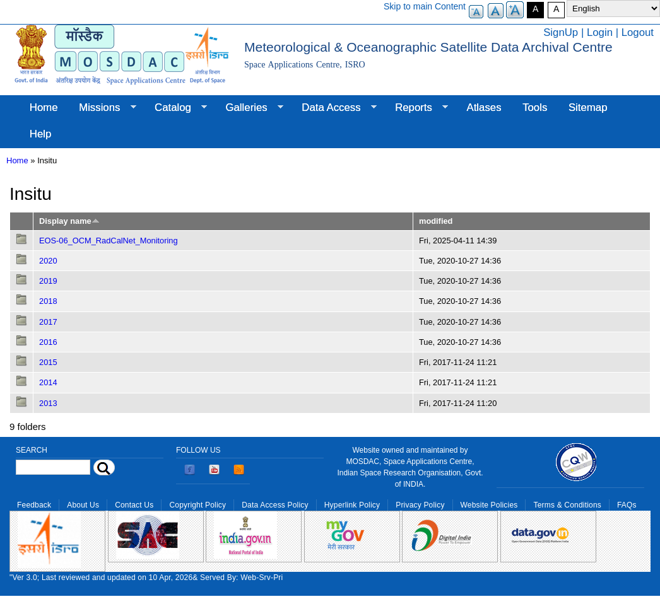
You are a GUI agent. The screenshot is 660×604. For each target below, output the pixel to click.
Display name (69, 221)
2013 (48, 403)
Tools (534, 107)
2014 (48, 382)
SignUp (560, 32)
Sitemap (588, 107)
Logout (638, 32)
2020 (48, 260)
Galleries (249, 108)
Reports (416, 108)
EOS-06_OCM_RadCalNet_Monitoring (108, 240)
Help (41, 134)
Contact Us (134, 505)
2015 (48, 362)
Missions (102, 108)
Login (600, 32)
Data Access (333, 108)
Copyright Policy (197, 505)
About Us (83, 505)
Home (44, 107)
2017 (48, 322)
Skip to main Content (425, 6)
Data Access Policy (275, 505)
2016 (48, 342)
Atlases (484, 107)
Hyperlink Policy (352, 505)
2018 (48, 301)
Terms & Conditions (567, 505)
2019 (48, 281)
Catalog (175, 108)
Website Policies (489, 505)
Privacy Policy (420, 505)
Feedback (34, 505)
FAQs (627, 505)
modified (435, 221)
